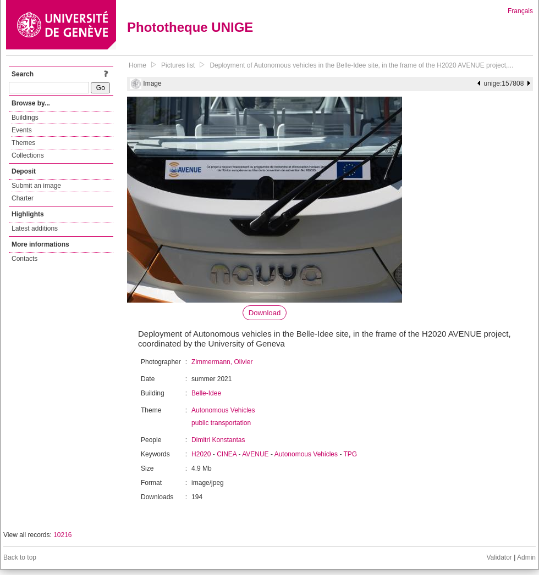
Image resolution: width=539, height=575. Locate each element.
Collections (28, 155)
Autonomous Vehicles (223, 410)
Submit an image (36, 185)
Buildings (25, 117)
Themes (23, 143)
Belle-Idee (206, 393)
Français (520, 11)
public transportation (221, 423)
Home (137, 65)
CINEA (227, 454)
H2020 (201, 454)
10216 (62, 535)
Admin (526, 557)
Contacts (24, 259)
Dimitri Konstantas (218, 440)
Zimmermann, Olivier (221, 362)
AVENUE (255, 454)
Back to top (19, 557)
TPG (351, 454)
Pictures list (178, 65)
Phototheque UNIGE (190, 27)
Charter (23, 198)
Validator (499, 557)
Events (22, 130)
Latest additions (35, 228)
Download (265, 313)
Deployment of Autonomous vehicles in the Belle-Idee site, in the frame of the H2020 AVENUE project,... (361, 65)
